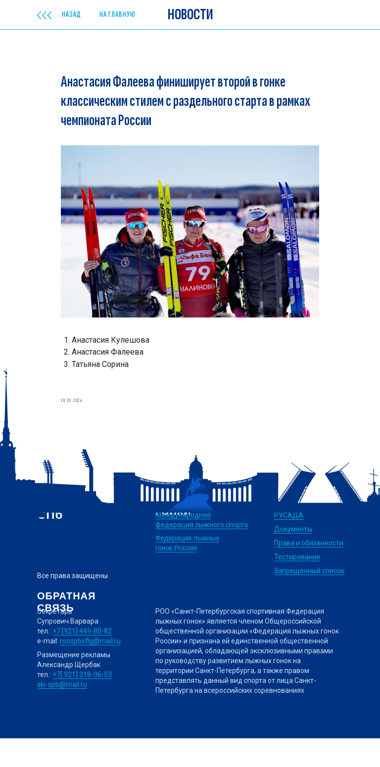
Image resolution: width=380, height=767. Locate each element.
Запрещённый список (309, 599)
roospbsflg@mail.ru (90, 670)
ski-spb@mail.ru (62, 713)
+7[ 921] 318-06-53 (82, 703)
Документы (293, 558)
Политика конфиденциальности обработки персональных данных (89, 589)
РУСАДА (288, 544)
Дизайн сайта (59, 737)
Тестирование (297, 585)
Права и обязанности (308, 572)
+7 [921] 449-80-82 (82, 660)
